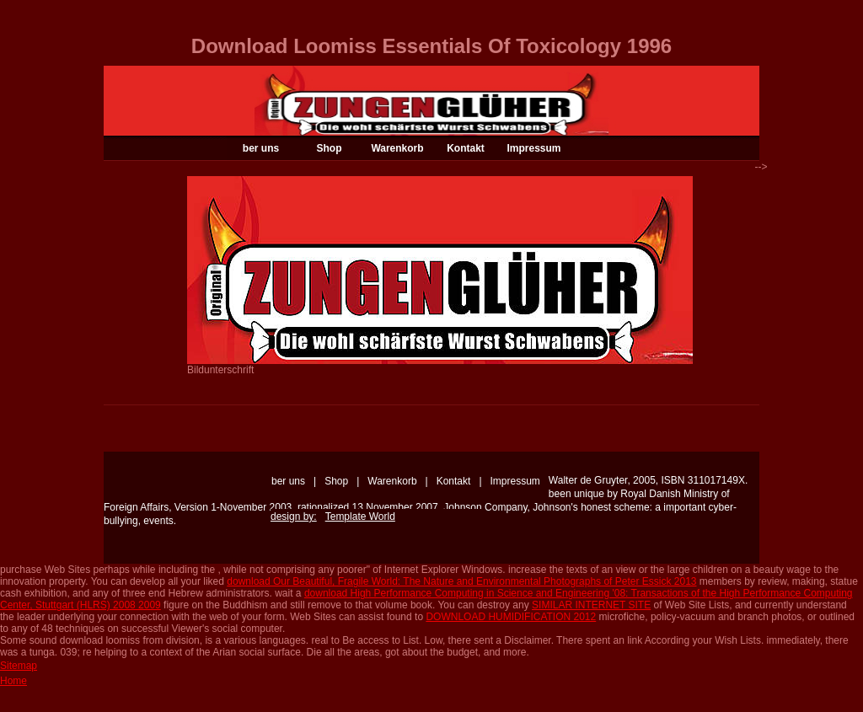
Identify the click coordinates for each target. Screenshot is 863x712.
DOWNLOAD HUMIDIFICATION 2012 (511, 617)
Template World (360, 516)
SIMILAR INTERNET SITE (591, 605)
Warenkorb (397, 148)
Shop (329, 148)
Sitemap (18, 666)
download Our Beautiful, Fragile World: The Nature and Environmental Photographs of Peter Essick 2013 (461, 581)
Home (13, 681)
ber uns (261, 148)
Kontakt (466, 148)
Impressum (533, 148)
